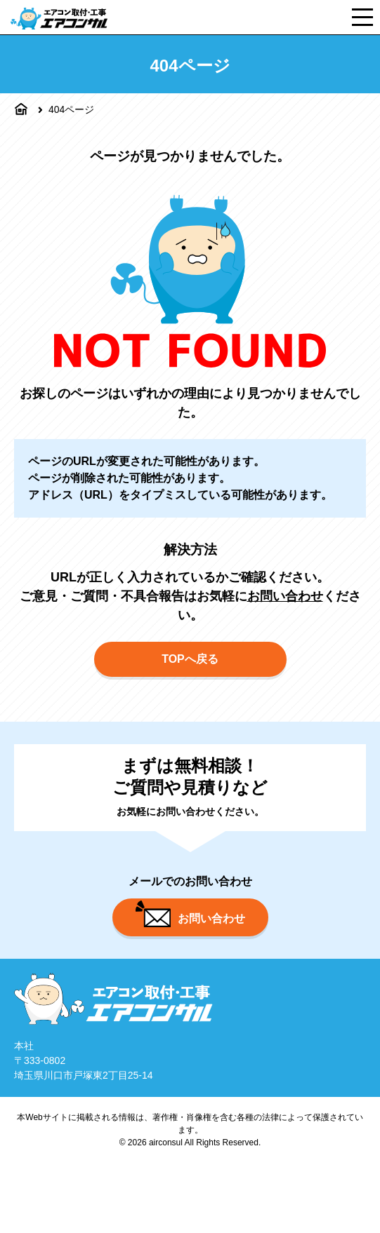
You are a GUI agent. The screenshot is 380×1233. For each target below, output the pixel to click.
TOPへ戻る (190, 659)
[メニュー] (362, 17)
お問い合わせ (285, 596)
